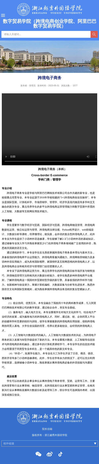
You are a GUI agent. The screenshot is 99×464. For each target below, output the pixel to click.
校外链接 (8, 443)
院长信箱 (47, 428)
